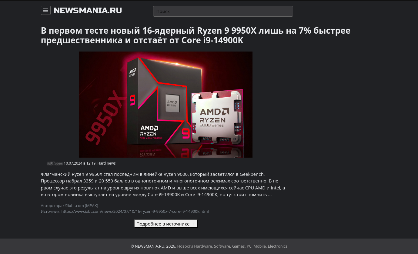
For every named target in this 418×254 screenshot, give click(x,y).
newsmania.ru (88, 10)
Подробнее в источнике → (165, 224)
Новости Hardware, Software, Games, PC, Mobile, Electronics (232, 246)
